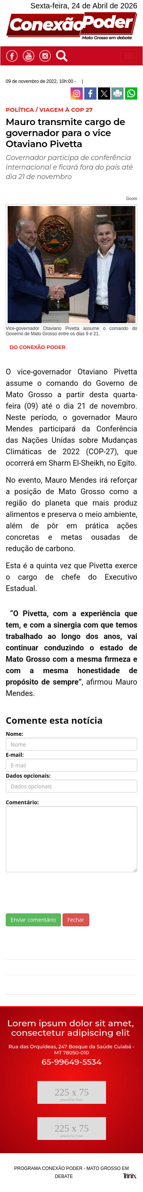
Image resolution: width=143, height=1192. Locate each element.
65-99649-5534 (71, 1062)
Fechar (75, 919)
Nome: (14, 733)
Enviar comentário (33, 919)
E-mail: (15, 754)
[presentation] (64, 893)
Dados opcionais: (28, 775)
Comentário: (22, 802)
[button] (63, 54)
